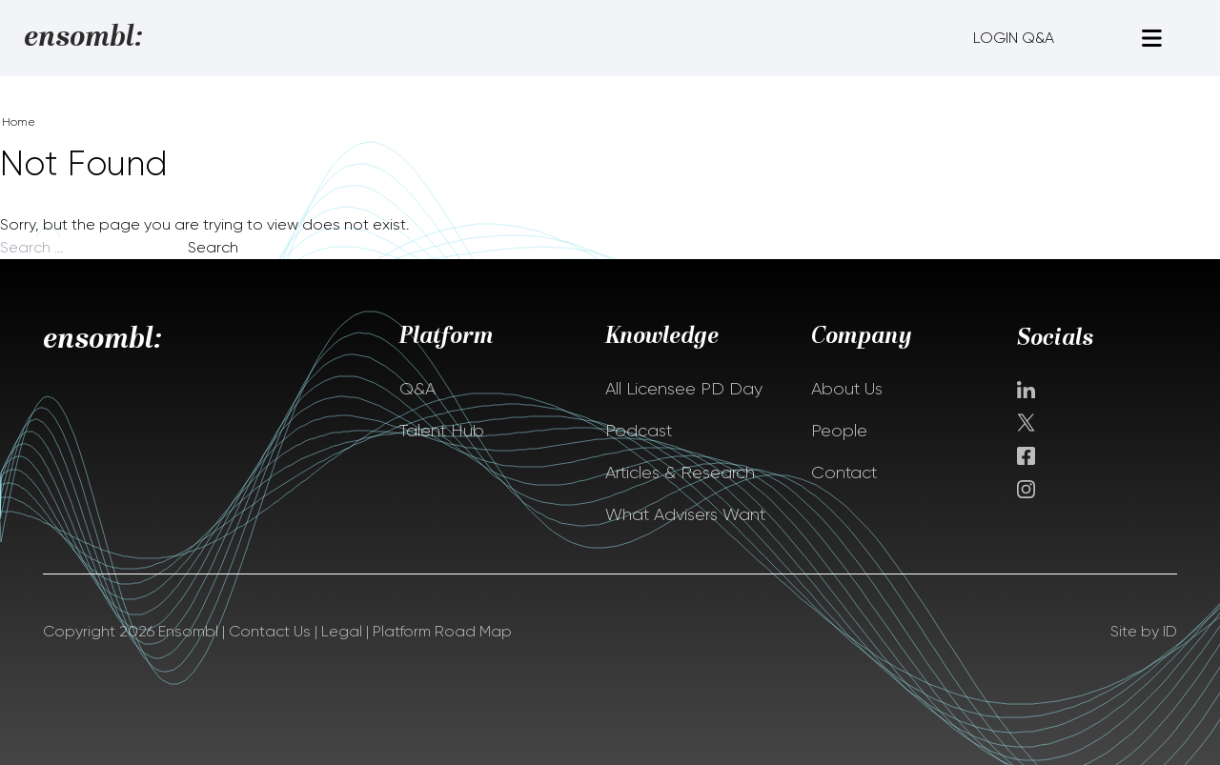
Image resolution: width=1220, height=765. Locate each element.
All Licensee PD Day (683, 388)
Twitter (1028, 422)
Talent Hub (441, 430)
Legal (341, 631)
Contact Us (270, 631)
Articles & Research (680, 472)
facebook (1026, 456)
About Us (847, 388)
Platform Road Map (442, 631)
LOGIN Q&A (1013, 38)
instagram (1026, 489)
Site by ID (1143, 631)
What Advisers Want (685, 514)
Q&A (417, 388)
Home (18, 122)
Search (213, 247)
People (839, 430)
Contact (844, 472)
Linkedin (1026, 389)
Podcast (638, 430)
